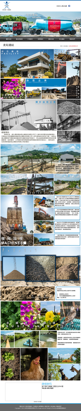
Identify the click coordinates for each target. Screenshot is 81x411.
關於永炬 (22, 406)
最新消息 (47, 406)
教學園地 (41, 406)
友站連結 (53, 406)
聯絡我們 (58, 406)
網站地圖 (64, 6)
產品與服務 (28, 406)
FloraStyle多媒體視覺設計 (59, 408)
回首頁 (59, 6)
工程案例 (35, 406)
